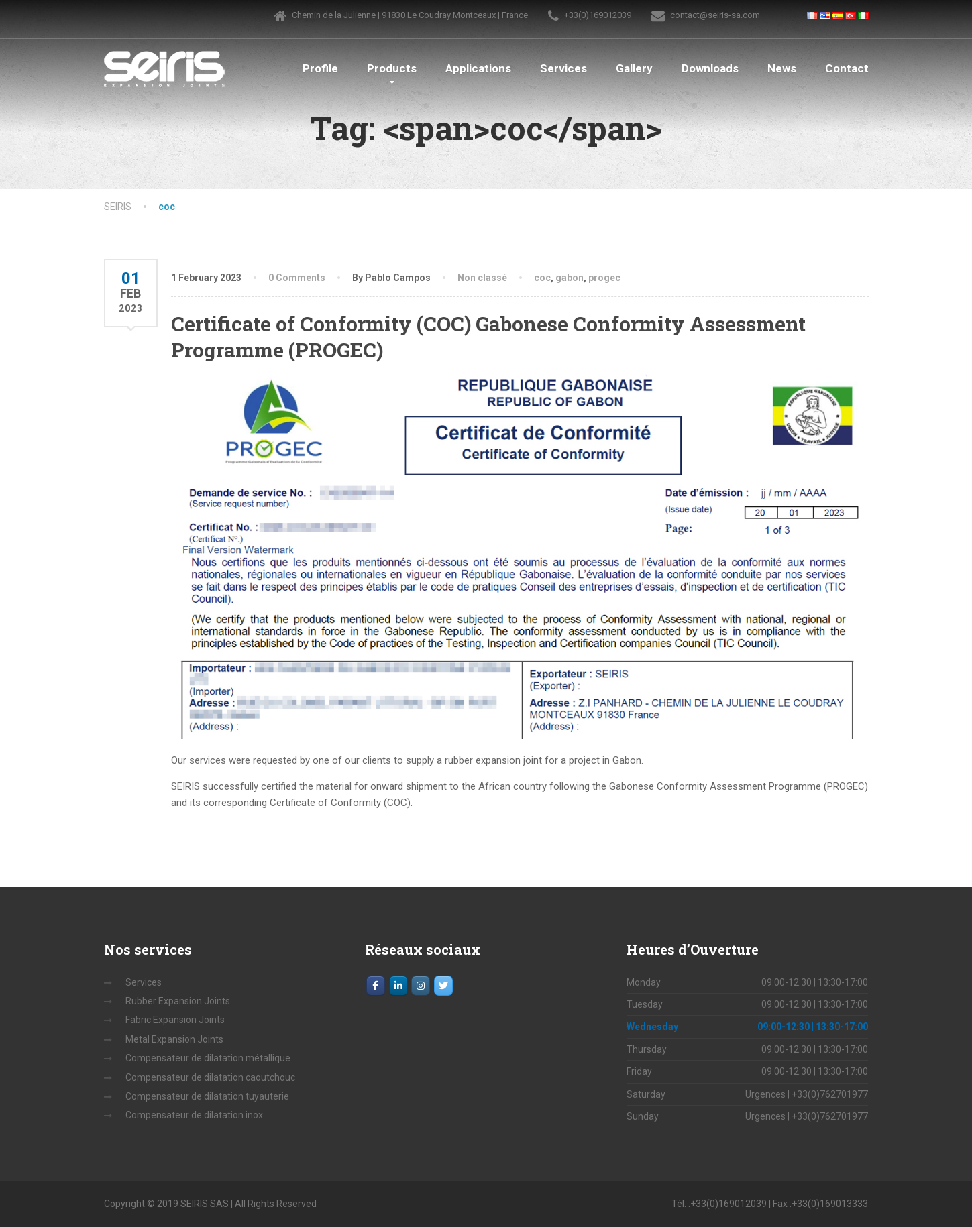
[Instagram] (420, 986)
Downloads (710, 68)
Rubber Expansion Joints (177, 1001)
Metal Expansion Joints (174, 1039)
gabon (569, 277)
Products (392, 68)
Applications (478, 68)
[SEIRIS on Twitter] (443, 986)
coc (542, 277)
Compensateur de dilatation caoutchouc (210, 1077)
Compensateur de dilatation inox (194, 1115)
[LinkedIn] (398, 986)
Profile (320, 68)
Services (563, 68)
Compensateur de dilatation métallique (207, 1058)
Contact (847, 68)
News (781, 68)
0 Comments (296, 277)
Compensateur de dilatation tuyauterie (207, 1096)
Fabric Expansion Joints (175, 1019)
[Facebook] (375, 986)
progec (604, 277)
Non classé (482, 277)
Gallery (634, 68)
